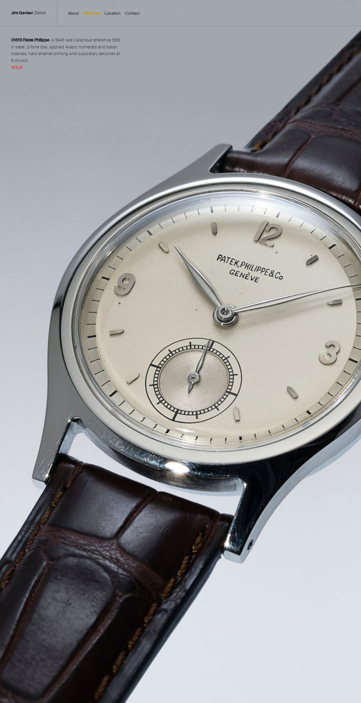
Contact (132, 13)
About (73, 13)
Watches (91, 13)
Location (112, 13)
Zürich (28, 13)
